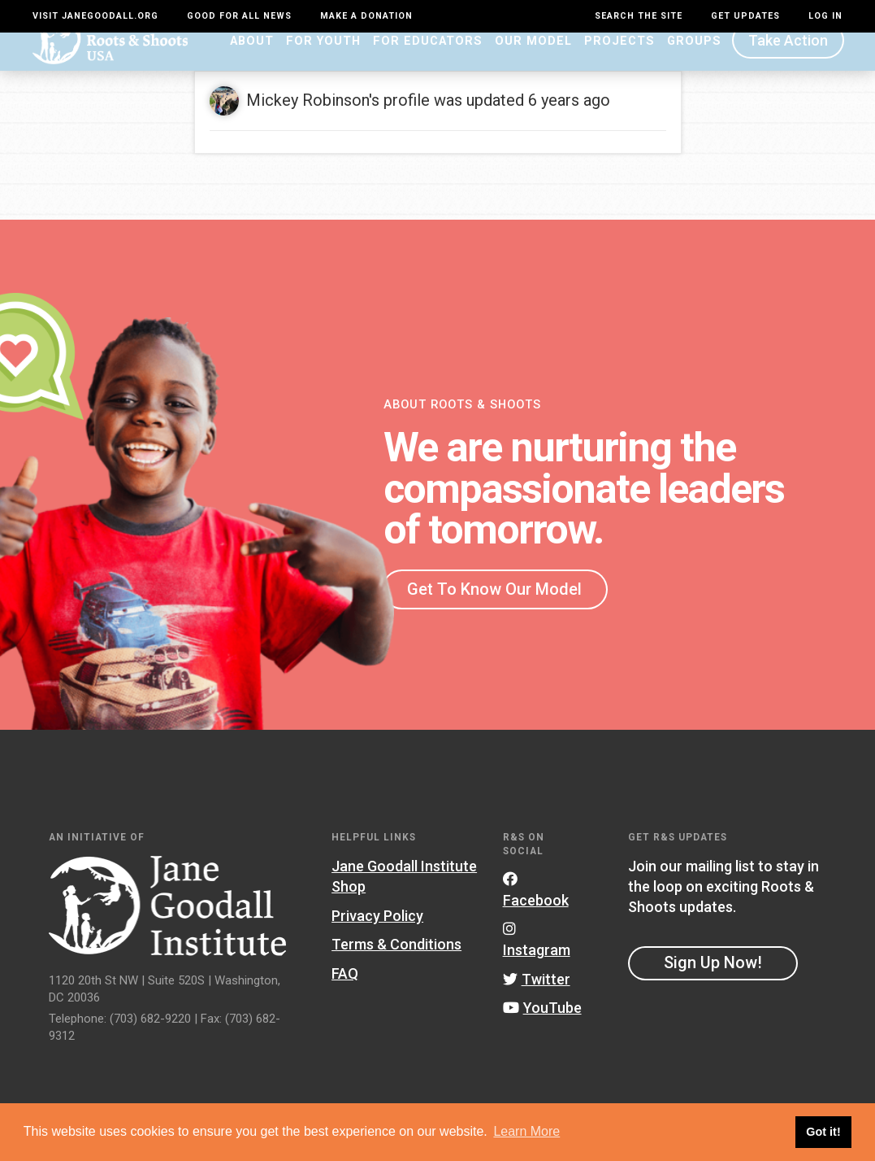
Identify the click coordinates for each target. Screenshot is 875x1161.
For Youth (323, 62)
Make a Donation (366, 16)
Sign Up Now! (713, 985)
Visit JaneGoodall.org (95, 16)
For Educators (428, 62)
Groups (694, 62)
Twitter (536, 1001)
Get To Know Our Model (494, 611)
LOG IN (825, 16)
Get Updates (745, 16)
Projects (619, 62)
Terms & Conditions (396, 967)
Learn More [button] (526, 1131)
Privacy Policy (377, 937)
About (252, 62)
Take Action (788, 63)
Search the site (638, 16)
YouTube (542, 1030)
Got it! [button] (823, 1131)
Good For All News (239, 16)
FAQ (344, 995)
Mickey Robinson (307, 122)
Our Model (533, 62)
